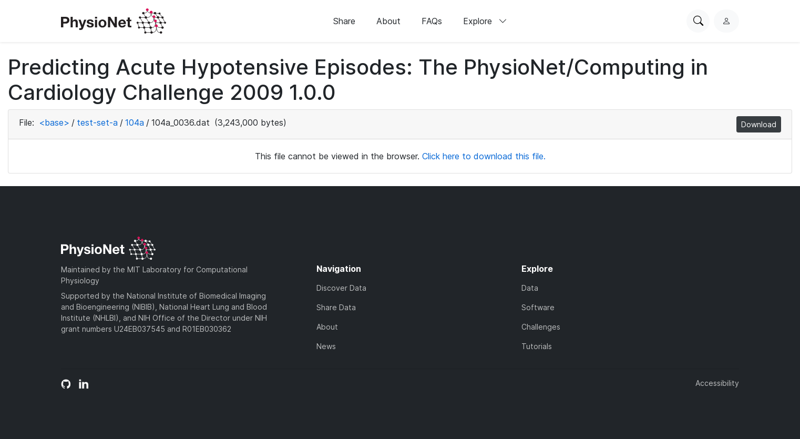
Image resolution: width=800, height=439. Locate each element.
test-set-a (97, 122)
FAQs (432, 21)
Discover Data (341, 287)
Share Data (336, 307)
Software (538, 307)
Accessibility (717, 383)
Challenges (540, 326)
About (388, 21)
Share (344, 21)
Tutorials (536, 346)
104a (134, 122)
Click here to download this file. (484, 156)
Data (529, 287)
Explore (485, 21)
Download (758, 124)
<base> (54, 122)
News (326, 346)
